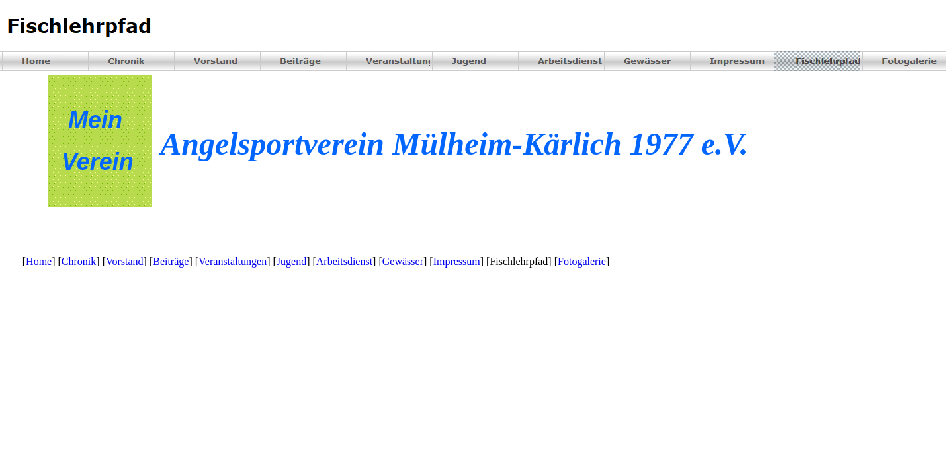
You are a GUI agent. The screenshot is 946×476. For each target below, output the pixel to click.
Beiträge (171, 261)
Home (39, 261)
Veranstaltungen (232, 261)
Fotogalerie (582, 261)
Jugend (291, 261)
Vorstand (125, 261)
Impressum (456, 261)
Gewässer (402, 261)
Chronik (79, 261)
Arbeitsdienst (344, 261)
